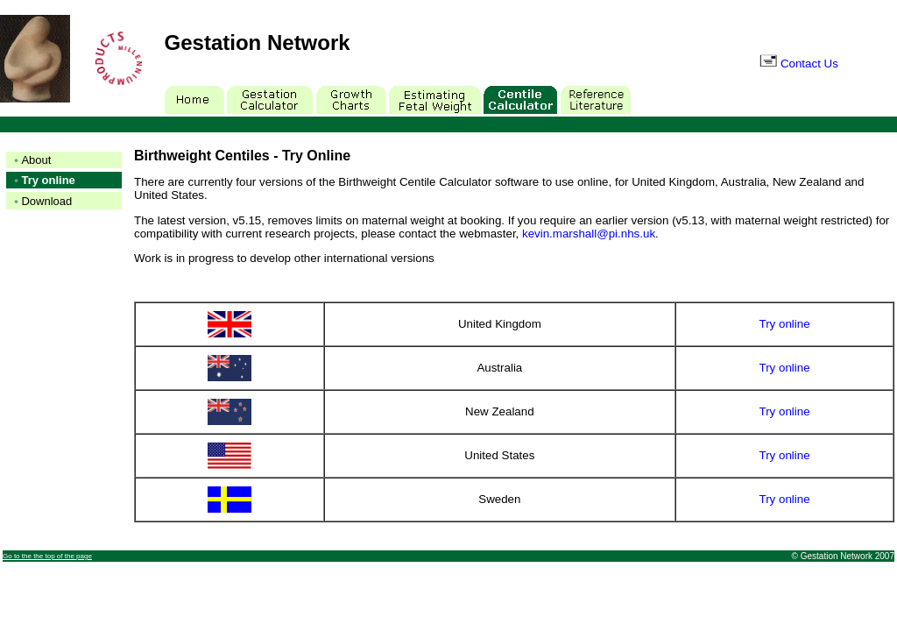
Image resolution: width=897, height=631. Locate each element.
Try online (784, 323)
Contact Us (798, 63)
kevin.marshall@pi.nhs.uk (588, 233)
